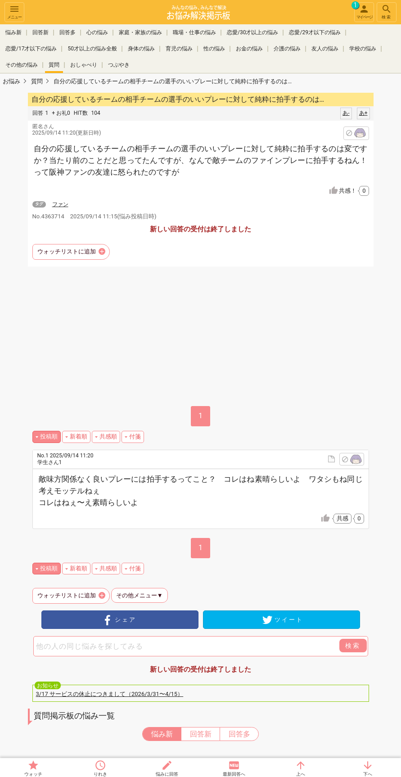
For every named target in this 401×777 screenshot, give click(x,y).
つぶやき (119, 65)
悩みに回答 (167, 774)
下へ (367, 774)
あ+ (363, 113)
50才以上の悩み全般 (92, 48)
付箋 (135, 436)
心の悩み (97, 32)
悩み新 (13, 32)
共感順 (108, 436)
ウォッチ (33, 774)
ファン (60, 204)
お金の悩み (249, 48)
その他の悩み (21, 65)
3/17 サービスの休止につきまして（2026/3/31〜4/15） (110, 694)
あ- (345, 113)
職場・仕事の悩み (194, 32)
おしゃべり (83, 65)
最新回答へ (234, 774)
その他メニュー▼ (139, 595)
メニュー (14, 11)
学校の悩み (362, 48)
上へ (300, 774)
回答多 (67, 32)
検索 (386, 11)
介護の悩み (287, 48)
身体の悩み (141, 48)
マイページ (363, 10)
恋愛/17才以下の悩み (31, 48)
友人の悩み (324, 48)
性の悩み (214, 48)
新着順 (78, 436)
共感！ (354, 191)
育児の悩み (179, 48)
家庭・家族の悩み (140, 32)
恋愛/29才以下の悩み (314, 32)
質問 (54, 65)
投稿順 (49, 436)
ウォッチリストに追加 (66, 251)
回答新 (40, 32)
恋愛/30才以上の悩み (252, 32)
